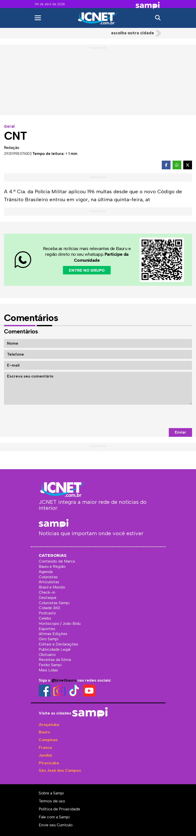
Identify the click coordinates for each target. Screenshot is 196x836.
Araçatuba (49, 724)
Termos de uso (52, 801)
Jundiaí (45, 755)
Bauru (44, 732)
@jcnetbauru (63, 680)
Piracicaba (49, 763)
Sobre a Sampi (51, 793)
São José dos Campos (60, 770)
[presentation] (154, 416)
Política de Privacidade (59, 809)
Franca (45, 747)
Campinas (48, 739)
